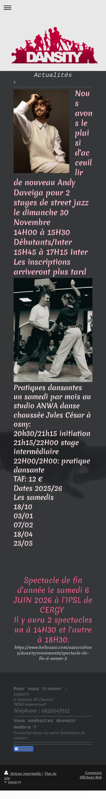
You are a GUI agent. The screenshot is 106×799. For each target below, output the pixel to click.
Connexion (93, 772)
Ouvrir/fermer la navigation (53, 7)
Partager (23, 749)
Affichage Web (91, 777)
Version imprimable (23, 773)
